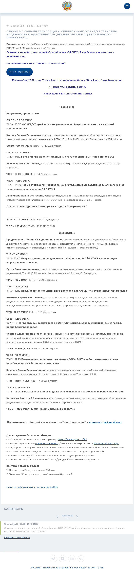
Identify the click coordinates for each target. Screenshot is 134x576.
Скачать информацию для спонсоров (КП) (32, 487)
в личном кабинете (46, 443)
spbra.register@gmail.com (105, 422)
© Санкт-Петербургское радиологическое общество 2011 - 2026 (67, 567)
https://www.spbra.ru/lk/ (72, 439)
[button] (57, 516)
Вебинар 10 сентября (106, 443)
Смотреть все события (17, 537)
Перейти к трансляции (19, 72)
